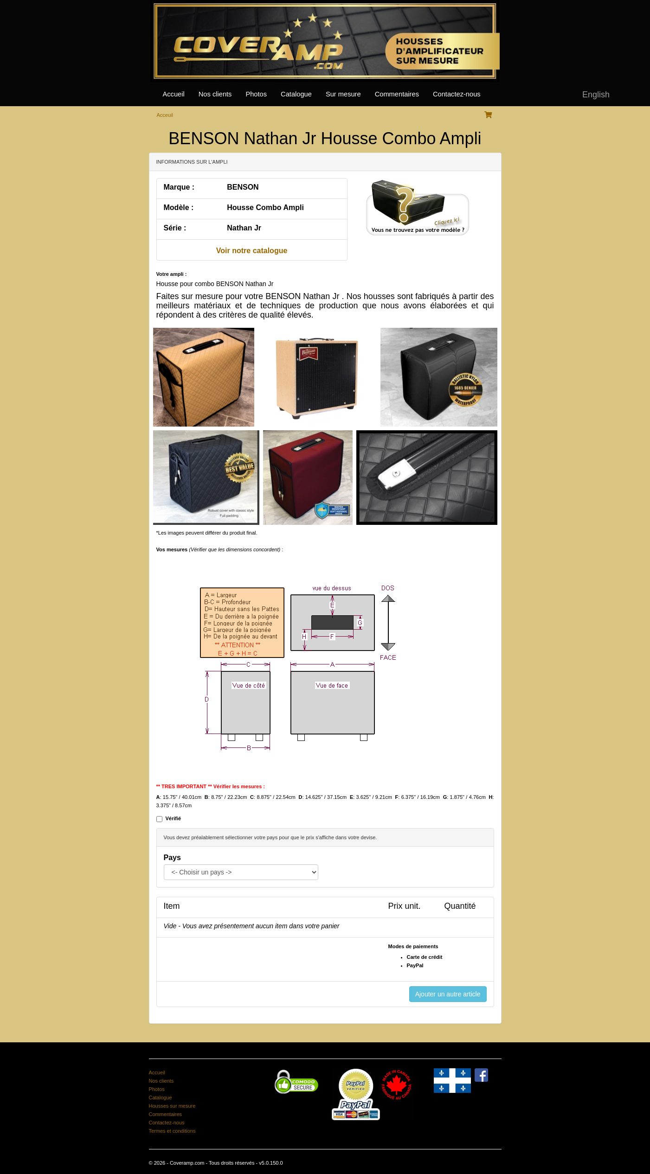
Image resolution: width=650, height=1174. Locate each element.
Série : (175, 228)
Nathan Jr (244, 228)
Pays (172, 857)
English (596, 94)
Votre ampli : (171, 274)
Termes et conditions (172, 1131)
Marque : (179, 187)
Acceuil (165, 115)
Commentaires (397, 94)
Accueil (174, 94)
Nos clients (215, 94)
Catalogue (296, 94)
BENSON (242, 187)
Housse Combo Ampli (265, 207)
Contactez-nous (457, 94)
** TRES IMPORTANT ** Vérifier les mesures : (210, 786)
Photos (256, 94)
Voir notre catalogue (252, 251)
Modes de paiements (413, 946)
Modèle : (179, 207)
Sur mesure (343, 94)
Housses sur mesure (172, 1106)
